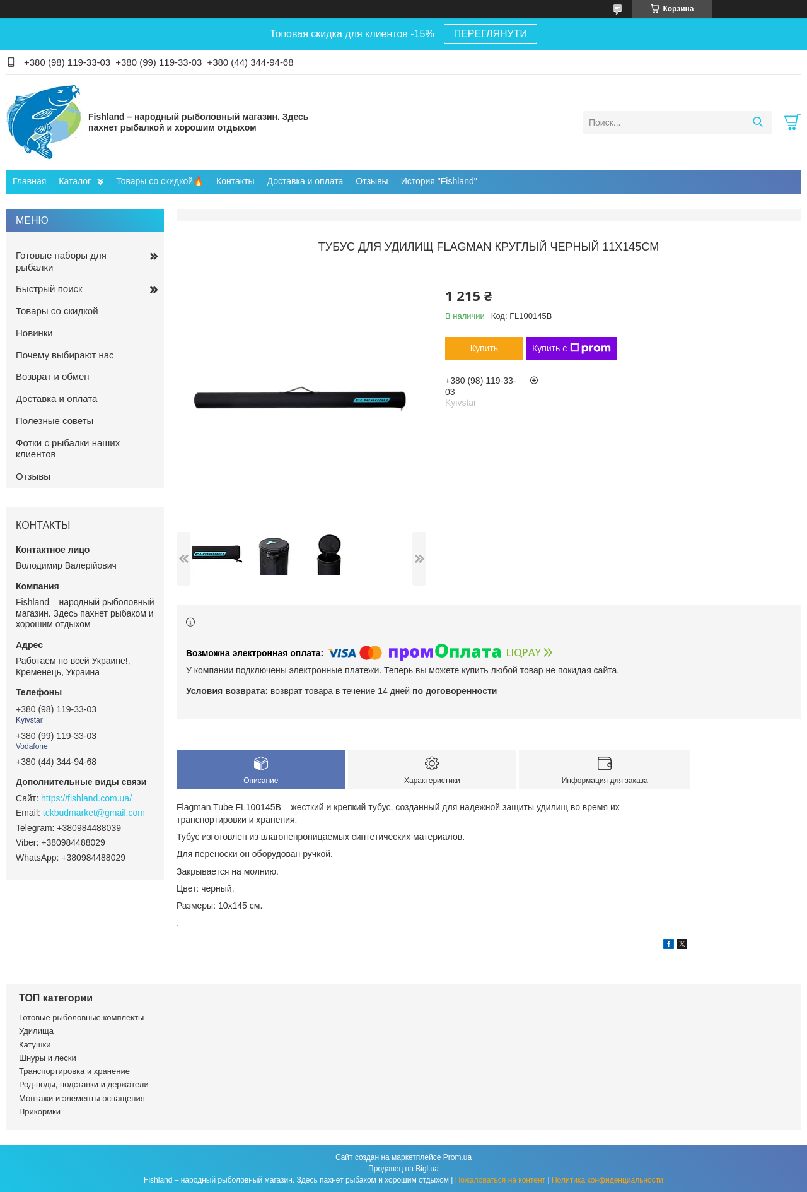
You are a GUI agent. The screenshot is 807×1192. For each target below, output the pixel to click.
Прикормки (40, 1111)
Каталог (75, 181)
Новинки (34, 333)
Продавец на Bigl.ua (403, 1168)
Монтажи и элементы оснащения (82, 1098)
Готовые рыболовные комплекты (81, 1017)
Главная (29, 181)
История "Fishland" (439, 181)
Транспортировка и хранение (74, 1071)
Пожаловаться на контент (500, 1180)
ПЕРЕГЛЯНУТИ (490, 33)
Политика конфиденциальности (607, 1180)
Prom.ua (457, 1157)
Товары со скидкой (57, 310)
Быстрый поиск (49, 288)
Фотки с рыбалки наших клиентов (68, 448)
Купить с (571, 348)
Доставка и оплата (305, 181)
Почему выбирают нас (65, 355)
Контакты (235, 181)
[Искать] (757, 122)
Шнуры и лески (47, 1058)
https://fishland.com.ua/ (86, 798)
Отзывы (372, 181)
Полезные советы (54, 420)
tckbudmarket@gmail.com (94, 813)
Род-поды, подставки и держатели (84, 1084)
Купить (484, 348)
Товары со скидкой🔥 (160, 181)
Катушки (35, 1044)
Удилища (36, 1031)
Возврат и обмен (53, 376)
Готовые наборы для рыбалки (61, 261)
